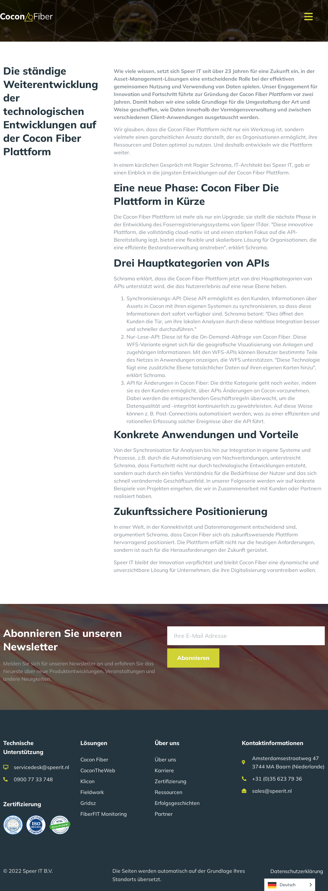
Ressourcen (168, 792)
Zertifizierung (170, 781)
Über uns (165, 759)
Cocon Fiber (94, 759)
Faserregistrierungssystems (196, 224)
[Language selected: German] (289, 885)
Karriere (164, 770)
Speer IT (250, 224)
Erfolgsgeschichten (177, 803)
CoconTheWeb (97, 770)
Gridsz (88, 803)
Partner (164, 814)
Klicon (87, 781)
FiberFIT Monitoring (103, 814)
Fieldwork (92, 792)
